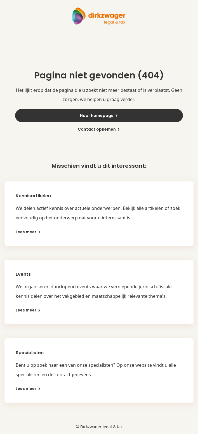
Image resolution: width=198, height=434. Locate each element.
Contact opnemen (99, 129)
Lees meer (28, 232)
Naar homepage (99, 115)
